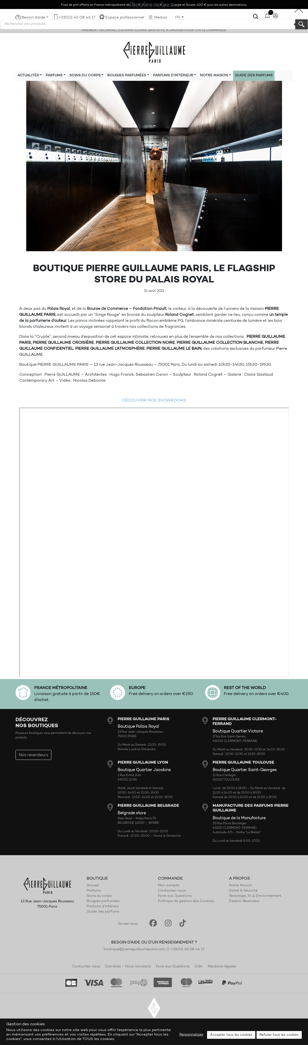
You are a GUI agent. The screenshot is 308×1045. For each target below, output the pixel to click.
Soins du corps (99, 896)
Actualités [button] (28, 75)
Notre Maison (240, 885)
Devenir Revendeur (244, 901)
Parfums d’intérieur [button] (173, 75)
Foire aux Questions (175, 896)
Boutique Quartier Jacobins (144, 770)
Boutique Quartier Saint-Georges (245, 770)
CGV (199, 966)
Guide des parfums (254, 75)
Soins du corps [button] (85, 75)
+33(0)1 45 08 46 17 (76, 17)
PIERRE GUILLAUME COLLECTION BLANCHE (220, 343)
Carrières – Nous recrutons (128, 966)
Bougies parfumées (103, 901)
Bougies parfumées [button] (126, 75)
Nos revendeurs (33, 755)
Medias (160, 17)
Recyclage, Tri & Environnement (255, 896)
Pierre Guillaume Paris (154, 51)
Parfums (94, 891)
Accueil (93, 885)
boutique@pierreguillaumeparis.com (134, 949)
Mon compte (168, 885)
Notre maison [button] (214, 75)
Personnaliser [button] (191, 1035)
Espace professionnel (124, 17)
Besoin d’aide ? (34, 17)
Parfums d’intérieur (103, 906)
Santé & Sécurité (243, 891)
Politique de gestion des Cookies (186, 901)
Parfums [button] (54, 75)
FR (178, 17)
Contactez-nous (172, 891)
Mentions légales (222, 966)
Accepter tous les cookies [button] (231, 1035)
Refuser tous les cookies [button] (279, 1035)
